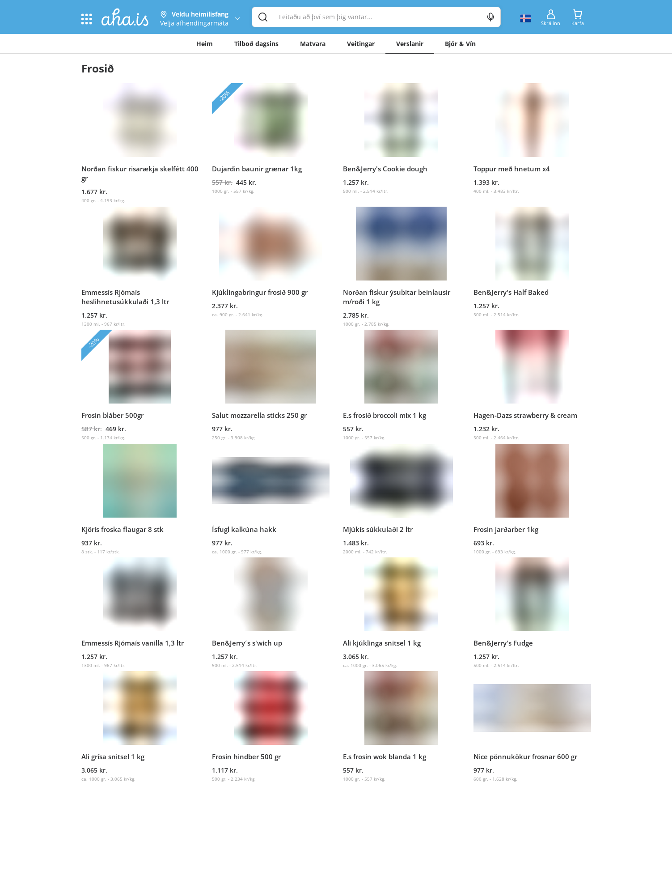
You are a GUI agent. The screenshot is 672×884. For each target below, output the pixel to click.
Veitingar (361, 43)
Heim (204, 43)
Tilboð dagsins (256, 43)
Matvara (312, 43)
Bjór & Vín (460, 43)
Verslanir (409, 43)
